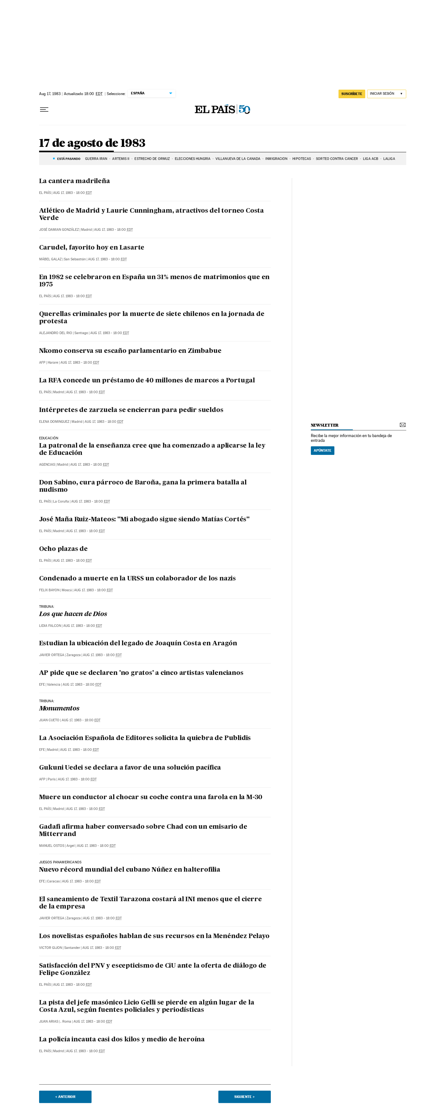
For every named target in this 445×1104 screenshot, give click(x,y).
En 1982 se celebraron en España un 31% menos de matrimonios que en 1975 (154, 281)
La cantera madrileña (74, 181)
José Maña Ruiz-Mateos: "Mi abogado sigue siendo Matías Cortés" (144, 520)
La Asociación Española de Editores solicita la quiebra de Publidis (145, 738)
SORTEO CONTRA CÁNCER (337, 159)
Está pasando (68, 159)
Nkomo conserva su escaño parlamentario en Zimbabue (130, 351)
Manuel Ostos (51, 846)
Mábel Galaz (50, 259)
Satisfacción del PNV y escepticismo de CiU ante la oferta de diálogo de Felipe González (153, 970)
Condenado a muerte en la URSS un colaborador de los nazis (137, 579)
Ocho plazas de (63, 549)
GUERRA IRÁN (96, 159)
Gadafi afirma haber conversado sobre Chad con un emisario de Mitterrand (143, 831)
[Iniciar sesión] (386, 94)
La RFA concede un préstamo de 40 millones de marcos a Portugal (147, 381)
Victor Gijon (50, 948)
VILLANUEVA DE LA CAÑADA (238, 159)
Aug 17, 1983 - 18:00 (72, 193)
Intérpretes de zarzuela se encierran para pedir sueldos (131, 410)
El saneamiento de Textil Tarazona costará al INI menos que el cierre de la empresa (150, 903)
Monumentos (59, 709)
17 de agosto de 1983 (92, 143)
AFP (42, 362)
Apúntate (323, 450)
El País (45, 193)
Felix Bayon (49, 590)
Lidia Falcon (50, 626)
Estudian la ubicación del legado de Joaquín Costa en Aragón (138, 644)
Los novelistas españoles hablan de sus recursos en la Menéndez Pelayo (154, 936)
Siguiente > (244, 1096)
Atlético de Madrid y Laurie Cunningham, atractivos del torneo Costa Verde (151, 215)
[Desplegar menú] (44, 110)
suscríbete (351, 94)
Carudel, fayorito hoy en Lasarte (92, 248)
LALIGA (389, 159)
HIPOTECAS (301, 159)
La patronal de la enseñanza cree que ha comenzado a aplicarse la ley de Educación (152, 449)
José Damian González (59, 230)
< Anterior (65, 1096)
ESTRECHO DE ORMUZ (152, 159)
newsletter (325, 425)
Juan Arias (48, 1021)
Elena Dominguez (54, 422)
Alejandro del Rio (55, 333)
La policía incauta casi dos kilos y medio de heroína (122, 1040)
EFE (42, 684)
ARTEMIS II (120, 159)
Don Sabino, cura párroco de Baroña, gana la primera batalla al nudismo (143, 486)
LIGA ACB (370, 159)
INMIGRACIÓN (276, 159)
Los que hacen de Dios (73, 614)
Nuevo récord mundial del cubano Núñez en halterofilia (129, 870)
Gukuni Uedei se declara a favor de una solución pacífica (130, 768)
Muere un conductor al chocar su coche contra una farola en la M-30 (151, 797)
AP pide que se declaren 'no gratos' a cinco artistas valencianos (141, 673)
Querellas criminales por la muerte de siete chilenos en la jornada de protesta (151, 318)
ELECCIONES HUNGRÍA (192, 159)
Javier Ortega (51, 655)
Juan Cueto (49, 720)
